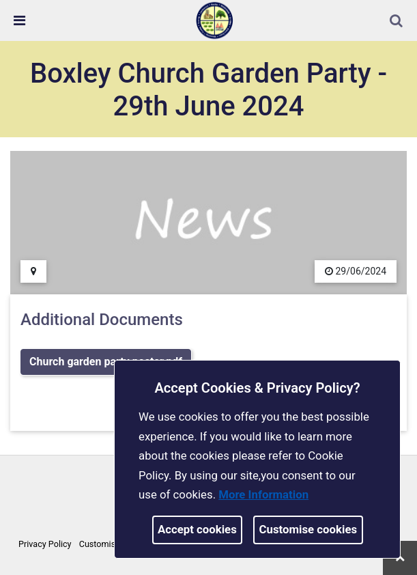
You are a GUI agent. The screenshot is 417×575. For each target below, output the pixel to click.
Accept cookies (197, 529)
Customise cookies (308, 529)
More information (263, 494)
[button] (397, 21)
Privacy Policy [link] (45, 544)
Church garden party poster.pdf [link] (105, 361)
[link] (214, 19)
